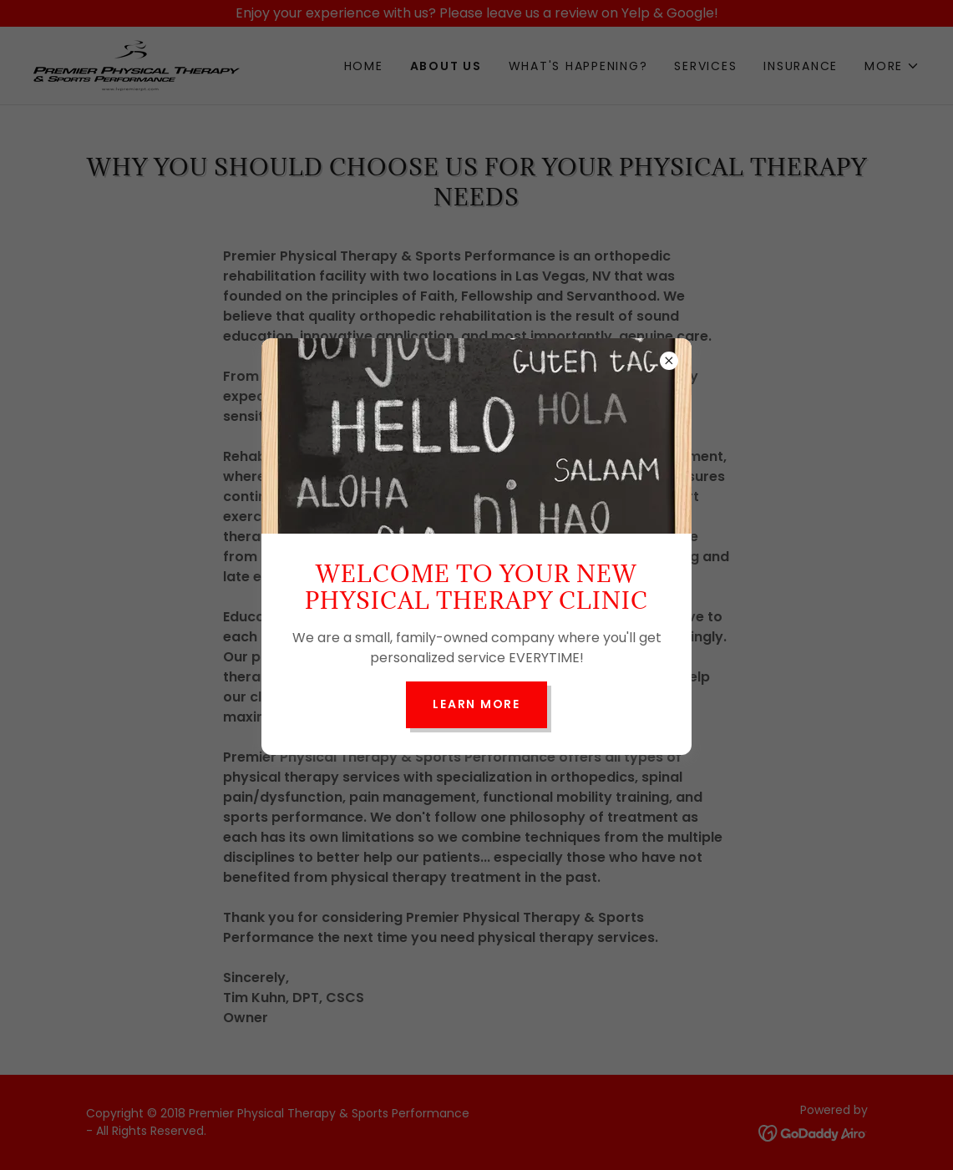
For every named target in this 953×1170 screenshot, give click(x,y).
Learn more (476, 704)
